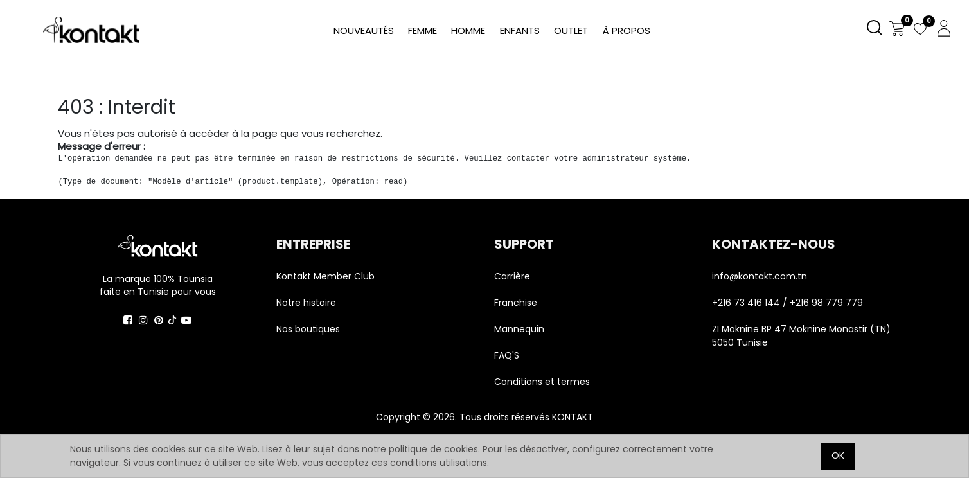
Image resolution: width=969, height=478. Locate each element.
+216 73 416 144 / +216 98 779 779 (787, 302)
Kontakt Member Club (325, 276)
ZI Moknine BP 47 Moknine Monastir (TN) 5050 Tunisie (801, 336)
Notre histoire (306, 302)
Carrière (512, 276)
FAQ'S (506, 355)
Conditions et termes (542, 381)
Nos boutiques (308, 329)
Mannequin (520, 329)
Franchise (515, 302)
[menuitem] (626, 31)
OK (837, 455)
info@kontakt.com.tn (761, 276)
